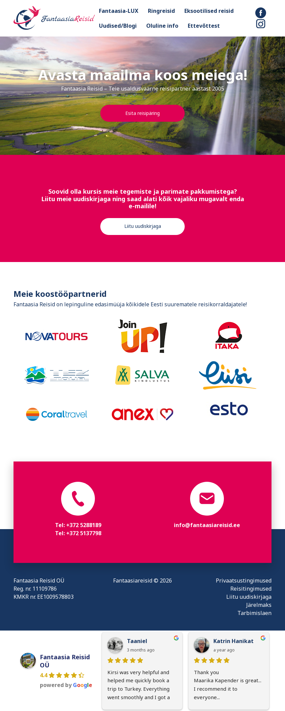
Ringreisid (161, 11)
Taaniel (137, 641)
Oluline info (162, 25)
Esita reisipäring (142, 113)
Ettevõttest (204, 25)
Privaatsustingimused (243, 580)
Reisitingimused (250, 588)
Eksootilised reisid (209, 11)
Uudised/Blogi (118, 25)
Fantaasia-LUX (118, 11)
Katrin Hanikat (233, 641)
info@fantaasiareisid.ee (207, 525)
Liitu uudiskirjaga (142, 226)
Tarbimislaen (254, 613)
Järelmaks (258, 605)
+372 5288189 (83, 525)
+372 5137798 (83, 533)
